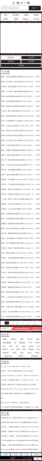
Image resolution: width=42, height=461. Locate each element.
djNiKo (5, 320)
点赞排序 (11, 42)
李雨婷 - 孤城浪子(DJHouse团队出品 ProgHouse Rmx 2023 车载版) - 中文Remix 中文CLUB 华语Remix (21, 412)
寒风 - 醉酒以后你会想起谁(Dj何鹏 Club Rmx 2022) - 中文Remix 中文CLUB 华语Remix (19, 87)
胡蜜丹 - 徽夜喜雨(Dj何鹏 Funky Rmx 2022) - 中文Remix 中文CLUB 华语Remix (19, 268)
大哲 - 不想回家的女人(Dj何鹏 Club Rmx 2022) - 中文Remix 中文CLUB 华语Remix (19, 101)
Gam (22, 333)
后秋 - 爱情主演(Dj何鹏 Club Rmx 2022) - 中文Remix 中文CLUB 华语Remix (19, 272)
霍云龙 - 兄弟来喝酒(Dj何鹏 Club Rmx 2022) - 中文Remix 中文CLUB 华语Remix (19, 150)
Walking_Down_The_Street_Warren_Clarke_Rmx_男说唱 (21, 369)
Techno (29, 320)
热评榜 (5, 19)
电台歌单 (16, 15)
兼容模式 (26, 446)
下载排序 (21, 46)
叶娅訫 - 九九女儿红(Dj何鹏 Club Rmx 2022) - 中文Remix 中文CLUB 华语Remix (19, 189)
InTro (38, 330)
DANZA (31, 330)
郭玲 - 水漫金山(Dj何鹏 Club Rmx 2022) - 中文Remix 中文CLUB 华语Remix (19, 106)
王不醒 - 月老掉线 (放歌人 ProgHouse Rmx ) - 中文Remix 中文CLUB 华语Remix (21, 360)
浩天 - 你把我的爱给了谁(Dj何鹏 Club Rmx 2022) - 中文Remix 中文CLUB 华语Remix (19, 199)
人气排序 (31, 38)
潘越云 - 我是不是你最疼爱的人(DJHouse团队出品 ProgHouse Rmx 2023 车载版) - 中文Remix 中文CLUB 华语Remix (21, 425)
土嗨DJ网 (21, 3)
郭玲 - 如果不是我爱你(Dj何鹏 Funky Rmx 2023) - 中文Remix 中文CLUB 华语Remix (19, 57)
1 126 (30, 323)
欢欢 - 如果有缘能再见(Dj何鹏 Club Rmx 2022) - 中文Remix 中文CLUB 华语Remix (19, 96)
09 (3, 378)
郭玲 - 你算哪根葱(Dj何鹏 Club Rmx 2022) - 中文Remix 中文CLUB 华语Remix (19, 194)
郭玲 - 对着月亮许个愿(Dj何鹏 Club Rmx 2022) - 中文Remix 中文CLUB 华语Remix (19, 287)
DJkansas (34, 336)
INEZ (24, 330)
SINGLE (5, 330)
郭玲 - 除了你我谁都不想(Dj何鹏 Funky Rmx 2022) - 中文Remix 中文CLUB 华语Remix (19, 224)
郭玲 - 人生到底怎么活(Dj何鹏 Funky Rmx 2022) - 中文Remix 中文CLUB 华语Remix (19, 277)
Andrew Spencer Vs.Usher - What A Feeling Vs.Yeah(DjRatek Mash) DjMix (21, 356)
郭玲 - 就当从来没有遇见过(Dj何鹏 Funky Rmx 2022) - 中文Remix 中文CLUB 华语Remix (19, 209)
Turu (4, 327)
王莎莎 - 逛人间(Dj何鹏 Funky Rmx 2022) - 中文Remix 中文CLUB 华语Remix (19, 292)
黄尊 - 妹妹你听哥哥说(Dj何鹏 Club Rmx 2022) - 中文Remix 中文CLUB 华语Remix (19, 116)
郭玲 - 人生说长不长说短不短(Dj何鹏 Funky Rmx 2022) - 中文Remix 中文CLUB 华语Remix (19, 145)
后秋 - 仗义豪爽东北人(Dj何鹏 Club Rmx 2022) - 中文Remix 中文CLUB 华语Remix (19, 219)
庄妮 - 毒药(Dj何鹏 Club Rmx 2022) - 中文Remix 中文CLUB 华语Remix (19, 233)
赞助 (19, 446)
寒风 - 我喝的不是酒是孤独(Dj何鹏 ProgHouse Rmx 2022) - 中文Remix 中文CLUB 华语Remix (19, 131)
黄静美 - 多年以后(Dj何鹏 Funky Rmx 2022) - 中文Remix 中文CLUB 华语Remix (19, 184)
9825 (22, 320)
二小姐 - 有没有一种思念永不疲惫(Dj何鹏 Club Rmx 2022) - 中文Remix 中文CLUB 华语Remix (19, 180)
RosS (14, 333)
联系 (14, 446)
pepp (23, 327)
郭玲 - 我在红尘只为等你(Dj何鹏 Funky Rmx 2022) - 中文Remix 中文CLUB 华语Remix (19, 111)
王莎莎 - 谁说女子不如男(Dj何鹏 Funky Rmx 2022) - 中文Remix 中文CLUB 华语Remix (19, 228)
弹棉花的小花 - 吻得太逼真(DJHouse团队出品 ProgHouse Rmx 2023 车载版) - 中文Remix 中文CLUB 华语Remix (21, 398)
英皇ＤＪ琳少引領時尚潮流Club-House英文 (17, 351)
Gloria (18, 330)
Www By (6, 333)
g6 (15, 323)
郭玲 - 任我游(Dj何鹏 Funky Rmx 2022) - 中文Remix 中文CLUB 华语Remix (19, 258)
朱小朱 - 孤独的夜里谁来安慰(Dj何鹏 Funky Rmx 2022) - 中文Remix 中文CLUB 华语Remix (19, 214)
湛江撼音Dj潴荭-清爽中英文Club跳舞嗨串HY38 (19, 374)
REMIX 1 (21, 336)
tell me (37, 323)
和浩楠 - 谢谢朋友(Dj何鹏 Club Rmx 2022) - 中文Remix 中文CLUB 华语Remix (19, 263)
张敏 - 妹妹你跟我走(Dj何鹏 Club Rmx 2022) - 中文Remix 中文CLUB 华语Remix (19, 77)
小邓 (11, 330)
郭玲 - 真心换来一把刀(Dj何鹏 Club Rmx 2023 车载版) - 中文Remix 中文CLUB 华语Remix (19, 62)
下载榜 (16, 19)
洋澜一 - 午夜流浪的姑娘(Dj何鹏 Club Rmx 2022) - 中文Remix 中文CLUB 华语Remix (19, 238)
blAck (37, 333)
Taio (17, 327)
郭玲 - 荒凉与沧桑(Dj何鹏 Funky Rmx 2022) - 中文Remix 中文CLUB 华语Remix (19, 155)
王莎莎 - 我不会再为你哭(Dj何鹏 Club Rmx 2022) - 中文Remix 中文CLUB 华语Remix (19, 253)
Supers (31, 327)
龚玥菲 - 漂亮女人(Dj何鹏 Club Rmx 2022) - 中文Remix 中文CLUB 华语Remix (19, 170)
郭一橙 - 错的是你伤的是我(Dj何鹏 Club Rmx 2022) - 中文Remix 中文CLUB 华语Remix (19, 140)
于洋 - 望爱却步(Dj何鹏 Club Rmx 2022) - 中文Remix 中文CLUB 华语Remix (19, 248)
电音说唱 (22, 323)
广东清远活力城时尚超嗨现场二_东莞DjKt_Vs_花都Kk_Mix (21, 387)
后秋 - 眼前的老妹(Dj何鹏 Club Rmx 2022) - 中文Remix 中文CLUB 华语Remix (19, 282)
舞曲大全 (26, 19)
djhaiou (13, 320)
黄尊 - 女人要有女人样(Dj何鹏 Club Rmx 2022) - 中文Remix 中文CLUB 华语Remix (19, 121)
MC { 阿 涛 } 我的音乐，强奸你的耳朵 (15, 383)
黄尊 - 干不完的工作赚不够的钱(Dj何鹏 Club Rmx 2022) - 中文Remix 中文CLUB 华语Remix (19, 72)
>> (35, 303)
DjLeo (30, 333)
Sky (38, 327)
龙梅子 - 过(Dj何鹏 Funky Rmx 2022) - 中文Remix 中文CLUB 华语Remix (19, 160)
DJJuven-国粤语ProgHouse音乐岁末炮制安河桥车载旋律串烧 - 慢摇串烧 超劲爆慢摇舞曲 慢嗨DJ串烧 (21, 430)
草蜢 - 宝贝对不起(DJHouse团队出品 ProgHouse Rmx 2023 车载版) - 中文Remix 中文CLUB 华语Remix (21, 434)
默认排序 (11, 38)
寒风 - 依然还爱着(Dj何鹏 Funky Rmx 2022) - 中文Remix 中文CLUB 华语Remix (19, 82)
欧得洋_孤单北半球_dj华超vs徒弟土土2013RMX (19, 365)
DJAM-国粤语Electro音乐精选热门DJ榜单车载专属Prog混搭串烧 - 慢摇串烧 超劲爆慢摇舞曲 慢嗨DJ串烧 (21, 421)
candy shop (8, 336)
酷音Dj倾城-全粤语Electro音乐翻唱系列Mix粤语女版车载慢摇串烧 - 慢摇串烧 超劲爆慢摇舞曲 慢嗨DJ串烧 (21, 403)
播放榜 (36, 15)
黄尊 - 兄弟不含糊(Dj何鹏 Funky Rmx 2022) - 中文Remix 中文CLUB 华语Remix (19, 126)
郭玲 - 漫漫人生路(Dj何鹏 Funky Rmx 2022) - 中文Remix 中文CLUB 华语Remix (19, 135)
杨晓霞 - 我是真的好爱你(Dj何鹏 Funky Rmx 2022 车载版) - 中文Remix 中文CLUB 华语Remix (19, 204)
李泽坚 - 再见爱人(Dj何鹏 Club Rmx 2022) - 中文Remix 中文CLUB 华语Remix (19, 175)
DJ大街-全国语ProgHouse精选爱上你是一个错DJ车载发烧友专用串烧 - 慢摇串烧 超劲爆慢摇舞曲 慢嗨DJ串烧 (21, 439)
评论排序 (31, 42)
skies (11, 327)
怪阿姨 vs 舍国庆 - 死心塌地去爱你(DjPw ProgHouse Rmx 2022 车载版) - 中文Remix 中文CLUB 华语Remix (21, 416)
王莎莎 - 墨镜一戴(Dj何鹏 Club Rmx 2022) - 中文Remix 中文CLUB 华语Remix (19, 91)
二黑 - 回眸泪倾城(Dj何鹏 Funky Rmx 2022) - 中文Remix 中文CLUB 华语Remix (19, 297)
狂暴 (37, 320)
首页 (5, 15)
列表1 (37, 458)
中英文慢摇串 (6, 323)
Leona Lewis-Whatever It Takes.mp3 (16, 347)
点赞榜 (26, 15)
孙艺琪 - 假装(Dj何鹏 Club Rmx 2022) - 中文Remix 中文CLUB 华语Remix (19, 67)
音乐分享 (36, 19)
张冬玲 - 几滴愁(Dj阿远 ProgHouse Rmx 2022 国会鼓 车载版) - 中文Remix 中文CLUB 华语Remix (21, 407)
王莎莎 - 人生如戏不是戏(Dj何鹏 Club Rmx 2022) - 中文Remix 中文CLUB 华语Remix (19, 165)
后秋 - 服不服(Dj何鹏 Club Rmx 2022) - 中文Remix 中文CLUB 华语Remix (19, 243)
